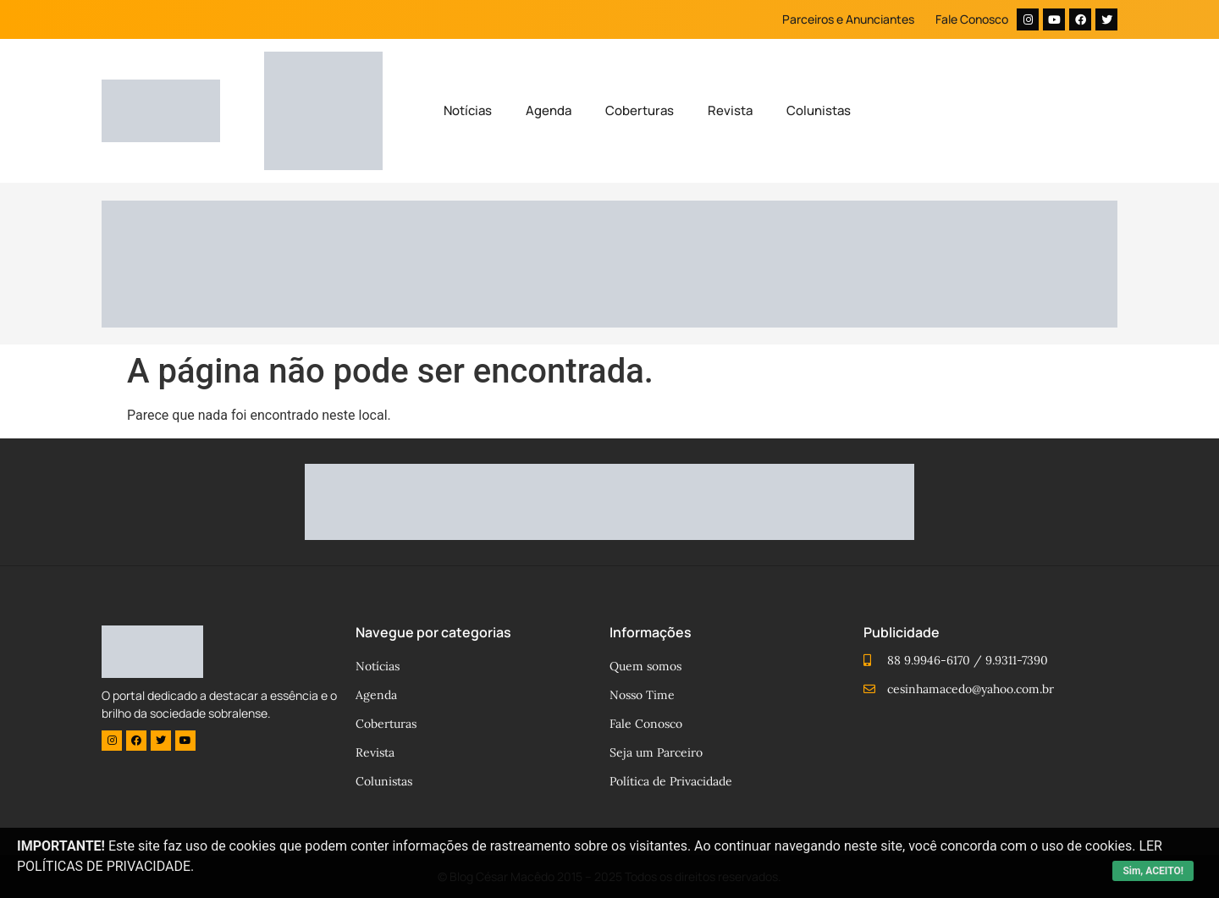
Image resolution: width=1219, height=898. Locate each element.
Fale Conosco (971, 19)
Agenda (548, 110)
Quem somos (645, 666)
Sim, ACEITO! (1152, 871)
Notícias (468, 110)
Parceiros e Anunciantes (848, 19)
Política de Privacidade (671, 781)
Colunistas (818, 110)
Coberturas (639, 110)
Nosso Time (642, 694)
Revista (730, 110)
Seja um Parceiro (656, 752)
